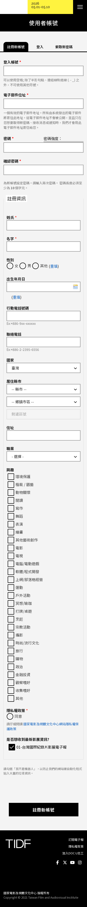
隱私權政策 (17, 710)
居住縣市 (13, 381)
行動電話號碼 (17, 308)
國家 (10, 360)
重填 (54, 266)
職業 (10, 448)
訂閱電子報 (76, 839)
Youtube (72, 862)
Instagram (80, 862)
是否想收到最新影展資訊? (27, 739)
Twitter (65, 862)
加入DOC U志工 (73, 853)
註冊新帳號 (43, 810)
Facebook (57, 862)
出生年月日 (15, 279)
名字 (11, 238)
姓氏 (11, 217)
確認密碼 (12, 161)
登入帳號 (12, 62)
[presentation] (43, 787)
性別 (10, 260)
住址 (10, 427)
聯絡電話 (13, 334)
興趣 (10, 469)
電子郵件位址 (16, 95)
